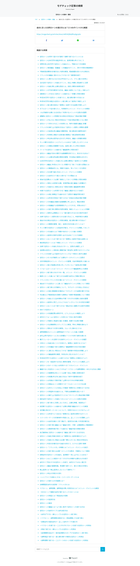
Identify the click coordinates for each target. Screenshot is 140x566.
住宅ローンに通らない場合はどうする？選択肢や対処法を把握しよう (64, 350)
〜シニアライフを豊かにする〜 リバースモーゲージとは (59, 477)
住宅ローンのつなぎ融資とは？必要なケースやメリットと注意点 (62, 257)
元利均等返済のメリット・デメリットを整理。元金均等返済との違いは (65, 261)
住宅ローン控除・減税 (69, 14)
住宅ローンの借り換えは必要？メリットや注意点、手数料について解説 (64, 451)
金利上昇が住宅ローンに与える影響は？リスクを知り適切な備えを (63, 335)
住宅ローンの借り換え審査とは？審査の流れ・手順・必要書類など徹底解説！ (67, 425)
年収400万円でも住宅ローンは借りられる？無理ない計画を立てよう (63, 358)
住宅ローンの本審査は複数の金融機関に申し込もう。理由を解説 (62, 202)
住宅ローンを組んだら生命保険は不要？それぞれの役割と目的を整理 (64, 298)
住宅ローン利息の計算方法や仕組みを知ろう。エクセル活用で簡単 (63, 443)
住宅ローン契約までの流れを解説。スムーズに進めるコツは (61, 328)
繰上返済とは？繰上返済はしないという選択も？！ (58, 469)
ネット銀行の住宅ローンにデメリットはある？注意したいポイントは (64, 142)
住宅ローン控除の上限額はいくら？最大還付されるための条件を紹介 (64, 213)
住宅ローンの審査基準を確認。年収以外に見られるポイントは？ (62, 354)
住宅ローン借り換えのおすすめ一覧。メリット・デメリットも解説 (63, 272)
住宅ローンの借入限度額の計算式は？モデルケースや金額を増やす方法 (64, 291)
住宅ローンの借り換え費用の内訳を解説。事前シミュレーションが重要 (64, 209)
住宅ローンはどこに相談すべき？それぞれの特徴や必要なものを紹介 (64, 458)
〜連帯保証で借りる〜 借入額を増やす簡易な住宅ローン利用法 (62, 536)
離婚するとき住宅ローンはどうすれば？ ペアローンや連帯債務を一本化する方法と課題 (70, 369)
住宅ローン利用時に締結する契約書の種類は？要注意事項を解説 (62, 135)
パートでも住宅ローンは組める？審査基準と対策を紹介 (59, 149)
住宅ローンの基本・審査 (22, 14)
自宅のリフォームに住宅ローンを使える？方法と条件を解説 (61, 317)
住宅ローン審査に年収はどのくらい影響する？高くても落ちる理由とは (64, 164)
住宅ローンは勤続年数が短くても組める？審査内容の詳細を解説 (62, 429)
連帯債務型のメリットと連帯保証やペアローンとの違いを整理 (61, 332)
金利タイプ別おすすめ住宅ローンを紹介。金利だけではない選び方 (63, 462)
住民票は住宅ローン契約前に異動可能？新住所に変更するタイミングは (64, 250)
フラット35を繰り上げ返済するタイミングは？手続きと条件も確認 (63, 254)
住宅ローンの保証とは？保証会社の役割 (54, 495)
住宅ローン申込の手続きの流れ (50, 473)
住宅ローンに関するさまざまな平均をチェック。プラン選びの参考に (64, 79)
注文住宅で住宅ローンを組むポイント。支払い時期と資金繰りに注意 (64, 82)
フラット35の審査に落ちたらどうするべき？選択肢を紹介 (60, 75)
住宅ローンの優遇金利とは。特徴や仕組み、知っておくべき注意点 (63, 168)
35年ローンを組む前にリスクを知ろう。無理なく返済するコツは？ (63, 343)
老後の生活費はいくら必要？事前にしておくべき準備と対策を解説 (63, 179)
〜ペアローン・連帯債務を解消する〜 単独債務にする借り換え (62, 518)
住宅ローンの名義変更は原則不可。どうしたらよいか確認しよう (62, 313)
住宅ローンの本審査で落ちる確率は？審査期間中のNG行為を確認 (62, 347)
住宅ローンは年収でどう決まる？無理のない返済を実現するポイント (64, 414)
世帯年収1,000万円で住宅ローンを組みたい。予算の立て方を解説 (63, 64)
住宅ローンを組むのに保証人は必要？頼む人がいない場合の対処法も (64, 440)
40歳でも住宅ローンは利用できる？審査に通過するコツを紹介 (61, 190)
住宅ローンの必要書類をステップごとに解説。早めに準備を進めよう (64, 324)
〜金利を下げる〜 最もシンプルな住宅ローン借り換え (58, 514)
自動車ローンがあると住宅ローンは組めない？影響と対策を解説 (62, 94)
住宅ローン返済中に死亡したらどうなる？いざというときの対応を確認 (64, 302)
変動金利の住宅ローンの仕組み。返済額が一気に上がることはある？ (64, 455)
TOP (36, 19)
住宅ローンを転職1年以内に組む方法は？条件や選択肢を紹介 (61, 376)
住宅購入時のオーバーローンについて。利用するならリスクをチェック (64, 410)
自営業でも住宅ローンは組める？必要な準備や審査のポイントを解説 (64, 406)
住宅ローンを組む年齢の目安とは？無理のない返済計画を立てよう (63, 436)
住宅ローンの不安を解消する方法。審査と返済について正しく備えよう (64, 90)
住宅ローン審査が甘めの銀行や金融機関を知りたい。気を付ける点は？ (64, 153)
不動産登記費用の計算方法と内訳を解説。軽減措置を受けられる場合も (65, 71)
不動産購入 (109, 14)
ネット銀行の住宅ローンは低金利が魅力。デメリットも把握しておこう (64, 228)
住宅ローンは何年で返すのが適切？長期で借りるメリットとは (61, 56)
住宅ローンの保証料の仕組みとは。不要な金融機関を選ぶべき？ (62, 391)
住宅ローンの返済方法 (47, 499)
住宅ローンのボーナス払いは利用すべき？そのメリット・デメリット (64, 365)
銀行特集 (100, 14)
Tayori (70, 562)
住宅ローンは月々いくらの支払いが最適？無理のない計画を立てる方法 (64, 388)
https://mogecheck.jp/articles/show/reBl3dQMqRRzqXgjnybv (59, 34)
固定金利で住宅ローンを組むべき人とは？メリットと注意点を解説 (63, 399)
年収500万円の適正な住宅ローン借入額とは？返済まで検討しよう (63, 101)
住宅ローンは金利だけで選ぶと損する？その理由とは (58, 175)
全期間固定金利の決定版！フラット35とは (55, 484)
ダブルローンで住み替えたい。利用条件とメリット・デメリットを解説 (64, 108)
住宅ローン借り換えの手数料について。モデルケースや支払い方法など (64, 287)
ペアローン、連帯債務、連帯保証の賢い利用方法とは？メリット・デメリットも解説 (69, 488)
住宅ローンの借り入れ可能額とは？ (52, 481)
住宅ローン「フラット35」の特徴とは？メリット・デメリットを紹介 (64, 447)
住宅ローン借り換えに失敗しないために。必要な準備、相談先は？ (63, 402)
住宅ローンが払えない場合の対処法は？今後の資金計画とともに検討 (64, 120)
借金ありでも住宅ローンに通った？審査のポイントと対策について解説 (64, 283)
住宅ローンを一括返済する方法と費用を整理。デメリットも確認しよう (64, 362)
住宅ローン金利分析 (53, 14)
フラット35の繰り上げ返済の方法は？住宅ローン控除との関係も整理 (64, 127)
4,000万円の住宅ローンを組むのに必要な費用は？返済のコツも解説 (63, 161)
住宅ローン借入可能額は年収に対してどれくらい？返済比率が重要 (63, 265)
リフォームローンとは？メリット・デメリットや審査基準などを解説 (64, 269)
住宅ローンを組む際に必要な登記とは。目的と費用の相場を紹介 (62, 86)
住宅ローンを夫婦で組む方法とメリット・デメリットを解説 (61, 172)
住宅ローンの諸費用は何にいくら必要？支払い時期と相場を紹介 (62, 373)
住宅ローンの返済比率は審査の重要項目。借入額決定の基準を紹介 (63, 131)
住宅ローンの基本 (46, 503)
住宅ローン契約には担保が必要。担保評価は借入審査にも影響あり (63, 183)
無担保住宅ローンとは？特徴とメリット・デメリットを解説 (61, 242)
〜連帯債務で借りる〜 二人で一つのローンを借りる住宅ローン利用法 (64, 540)
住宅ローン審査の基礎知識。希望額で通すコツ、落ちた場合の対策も (64, 466)
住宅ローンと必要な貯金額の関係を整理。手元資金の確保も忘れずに (64, 157)
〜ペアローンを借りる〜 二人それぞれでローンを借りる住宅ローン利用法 (65, 525)
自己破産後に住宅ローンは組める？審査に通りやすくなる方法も (62, 432)
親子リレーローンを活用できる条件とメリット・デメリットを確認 (63, 339)
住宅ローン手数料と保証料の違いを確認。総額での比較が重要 (61, 321)
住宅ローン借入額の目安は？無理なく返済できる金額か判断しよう (63, 105)
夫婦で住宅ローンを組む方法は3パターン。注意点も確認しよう (62, 246)
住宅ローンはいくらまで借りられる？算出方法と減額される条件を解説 (64, 306)
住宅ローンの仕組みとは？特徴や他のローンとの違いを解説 (61, 231)
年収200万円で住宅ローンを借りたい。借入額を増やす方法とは (62, 97)
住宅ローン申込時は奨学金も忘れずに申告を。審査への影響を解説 (63, 138)
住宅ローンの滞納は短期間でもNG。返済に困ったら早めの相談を (62, 146)
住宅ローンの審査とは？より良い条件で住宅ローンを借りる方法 (62, 507)
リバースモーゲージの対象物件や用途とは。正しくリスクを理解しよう (64, 417)
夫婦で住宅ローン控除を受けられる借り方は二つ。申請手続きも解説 (64, 216)
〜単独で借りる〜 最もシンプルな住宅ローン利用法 (58, 529)
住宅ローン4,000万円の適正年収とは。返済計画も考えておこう (62, 60)
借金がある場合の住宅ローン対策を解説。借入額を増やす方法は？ (63, 220)
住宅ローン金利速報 (38, 14)
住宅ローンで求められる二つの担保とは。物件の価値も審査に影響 (63, 123)
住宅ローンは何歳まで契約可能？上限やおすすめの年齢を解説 (61, 380)
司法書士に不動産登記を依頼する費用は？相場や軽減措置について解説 (65, 295)
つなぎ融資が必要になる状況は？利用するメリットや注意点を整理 (63, 112)
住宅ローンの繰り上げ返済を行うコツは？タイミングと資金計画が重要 (64, 395)
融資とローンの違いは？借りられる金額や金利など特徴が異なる (62, 276)
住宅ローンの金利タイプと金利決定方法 (54, 510)
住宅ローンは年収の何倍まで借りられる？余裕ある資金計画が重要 (63, 198)
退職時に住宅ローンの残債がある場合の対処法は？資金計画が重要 (63, 116)
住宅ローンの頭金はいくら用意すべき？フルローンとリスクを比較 (63, 384)
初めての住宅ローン (47, 309)
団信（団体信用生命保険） (86, 14)
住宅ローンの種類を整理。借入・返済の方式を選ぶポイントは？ (62, 224)
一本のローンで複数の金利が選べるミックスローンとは (59, 492)
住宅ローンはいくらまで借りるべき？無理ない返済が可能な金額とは (64, 239)
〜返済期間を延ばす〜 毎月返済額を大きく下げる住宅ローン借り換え (64, 533)
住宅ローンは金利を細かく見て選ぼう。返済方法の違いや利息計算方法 (64, 421)
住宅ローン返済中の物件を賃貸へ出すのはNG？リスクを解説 (61, 235)
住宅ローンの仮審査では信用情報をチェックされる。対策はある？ (63, 205)
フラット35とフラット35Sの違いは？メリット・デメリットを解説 (63, 280)
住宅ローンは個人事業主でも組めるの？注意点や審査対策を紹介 (62, 194)
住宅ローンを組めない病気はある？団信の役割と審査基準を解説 (62, 187)
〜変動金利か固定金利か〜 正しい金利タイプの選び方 (58, 522)
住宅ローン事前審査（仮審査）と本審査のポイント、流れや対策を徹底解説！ (67, 68)
